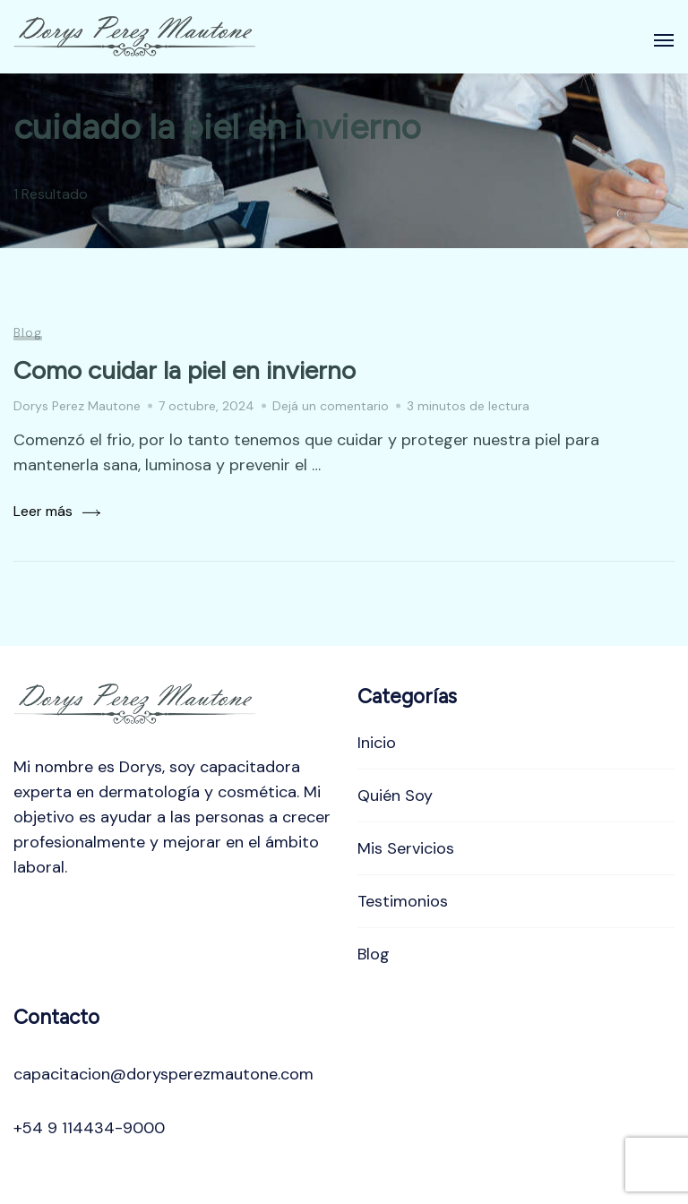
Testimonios (402, 901)
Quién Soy (395, 795)
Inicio (376, 742)
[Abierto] (664, 40)
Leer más (43, 511)
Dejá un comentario (330, 405)
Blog (27, 332)
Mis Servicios (405, 848)
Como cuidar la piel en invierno (184, 370)
